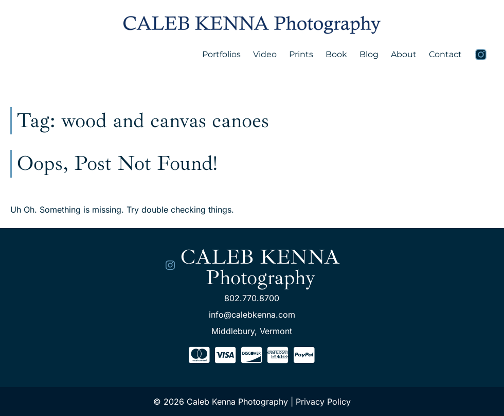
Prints (301, 54)
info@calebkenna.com (252, 314)
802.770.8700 (251, 298)
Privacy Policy (323, 401)
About (404, 54)
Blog (369, 54)
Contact (445, 54)
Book (336, 54)
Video (265, 54)
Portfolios (221, 54)
